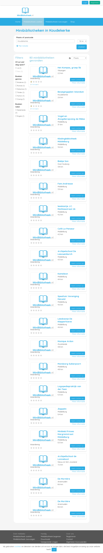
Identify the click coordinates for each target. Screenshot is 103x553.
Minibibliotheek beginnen (51, 536)
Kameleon (63, 273)
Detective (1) (21, 89)
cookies (18, 546)
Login (85, 3)
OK (54, 550)
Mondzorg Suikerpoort (69, 363)
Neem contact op (77, 80)
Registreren (95, 3)
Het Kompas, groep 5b (69, 67)
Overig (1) (20, 99)
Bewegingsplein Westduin (71, 91)
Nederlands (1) (20, 111)
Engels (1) (19, 116)
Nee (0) (19, 71)
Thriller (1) (19, 92)
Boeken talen (18, 105)
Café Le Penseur (66, 228)
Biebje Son (63, 161)
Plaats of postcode (24, 37)
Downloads (45, 539)
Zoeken (81, 47)
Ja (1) (18, 68)
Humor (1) (19, 96)
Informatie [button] (21, 29)
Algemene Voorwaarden (76, 542)
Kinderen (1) (20, 82)
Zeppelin (62, 408)
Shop (72, 22)
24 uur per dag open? (20, 63)
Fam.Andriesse (65, 183)
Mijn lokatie (22, 46)
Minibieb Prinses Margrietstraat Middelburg (66, 434)
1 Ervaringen (34, 84)
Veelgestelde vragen (49, 542)
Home (17, 22)
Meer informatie (78, 83)
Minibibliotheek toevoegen (56, 22)
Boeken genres (18, 77)
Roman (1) (20, 86)
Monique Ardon (65, 341)
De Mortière (64, 478)
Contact (34, 29)
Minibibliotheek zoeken (33, 22)
